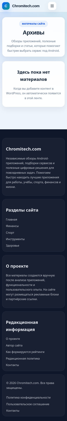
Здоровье (12, 245)
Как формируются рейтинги (25, 352)
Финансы (12, 226)
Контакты (12, 365)
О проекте (13, 339)
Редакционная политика (23, 358)
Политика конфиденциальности (28, 397)
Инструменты (15, 239)
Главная (11, 219)
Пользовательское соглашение (27, 404)
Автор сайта (14, 345)
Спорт (10, 233)
